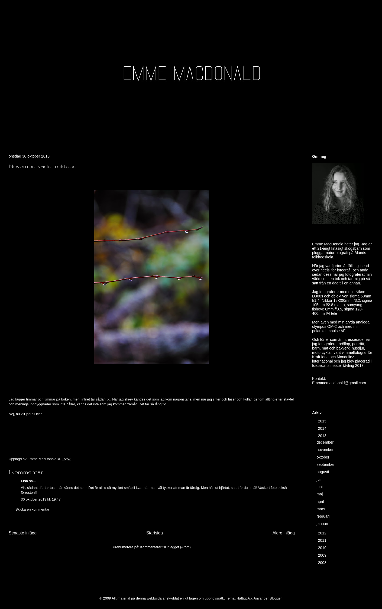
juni (320, 487)
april (321, 501)
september (326, 464)
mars (321, 509)
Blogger (275, 598)
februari (324, 516)
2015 (323, 421)
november (326, 449)
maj (320, 494)
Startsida (154, 533)
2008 (323, 562)
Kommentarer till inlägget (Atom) (165, 547)
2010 (323, 548)
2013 (323, 436)
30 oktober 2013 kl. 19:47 (41, 499)
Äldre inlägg (284, 533)
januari (323, 523)
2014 (323, 428)
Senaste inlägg (23, 533)
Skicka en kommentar (32, 509)
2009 (323, 555)
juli (319, 479)
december (326, 442)
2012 (323, 533)
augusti (323, 472)
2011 (323, 540)
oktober (324, 457)
